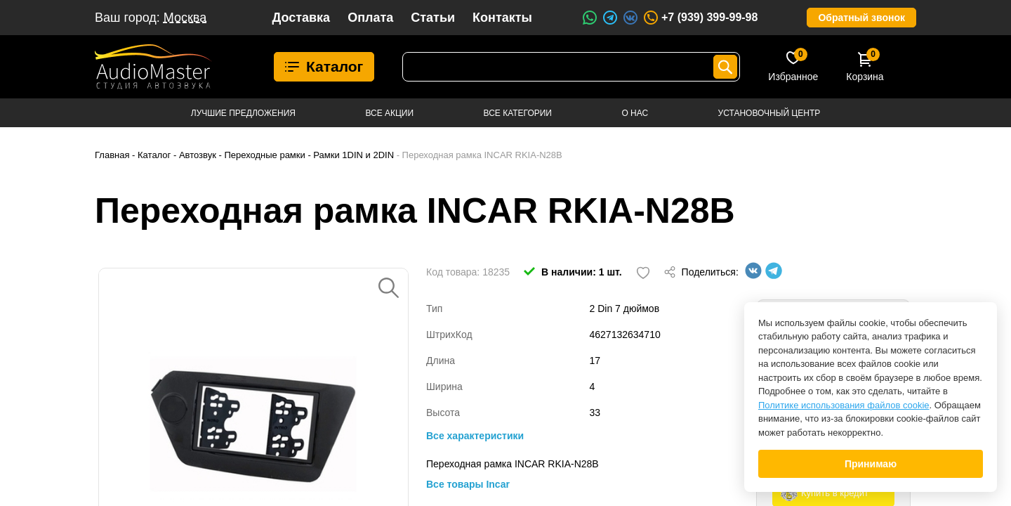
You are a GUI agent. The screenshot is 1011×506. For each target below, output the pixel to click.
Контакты (502, 18)
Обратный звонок (861, 17)
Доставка (301, 18)
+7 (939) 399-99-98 (700, 17)
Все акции (389, 113)
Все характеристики (475, 435)
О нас (634, 113)
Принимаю (871, 463)
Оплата (370, 18)
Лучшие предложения (243, 113)
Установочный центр (769, 113)
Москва (185, 18)
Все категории (518, 113)
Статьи (433, 18)
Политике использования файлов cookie (844, 405)
